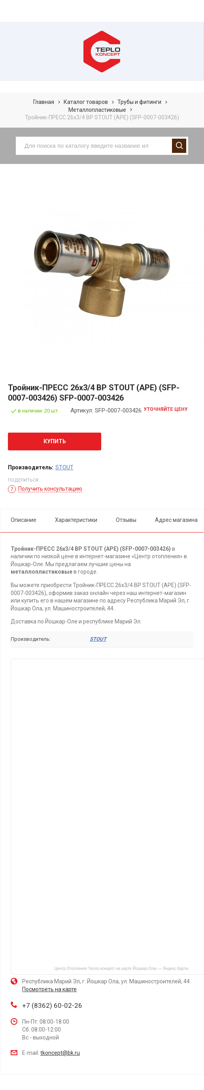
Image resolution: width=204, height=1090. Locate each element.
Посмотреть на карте (49, 989)
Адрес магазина (176, 520)
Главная (43, 102)
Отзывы (126, 520)
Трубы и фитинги (139, 102)
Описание (23, 520)
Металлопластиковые (97, 110)
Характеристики (76, 520)
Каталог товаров (86, 102)
